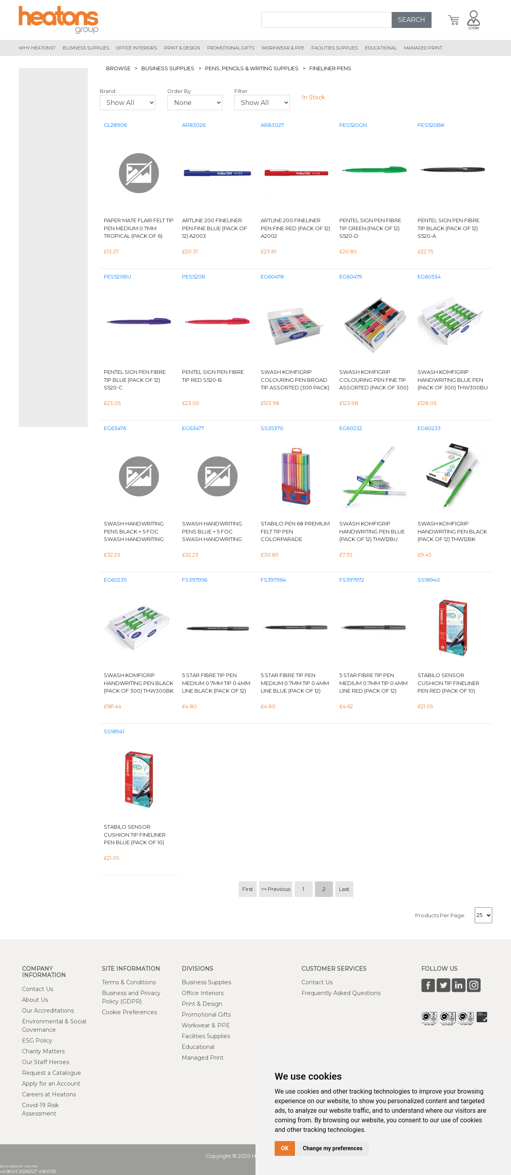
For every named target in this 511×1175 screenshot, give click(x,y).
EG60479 (350, 277)
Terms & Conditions (129, 982)
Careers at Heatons (49, 1094)
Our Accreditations (48, 1010)
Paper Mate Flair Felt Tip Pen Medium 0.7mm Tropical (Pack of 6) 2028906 (139, 228)
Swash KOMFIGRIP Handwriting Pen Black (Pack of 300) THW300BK (139, 683)
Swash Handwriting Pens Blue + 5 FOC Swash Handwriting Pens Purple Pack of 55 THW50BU (216, 531)
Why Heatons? (37, 48)
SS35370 (272, 428)
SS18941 (114, 732)
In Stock (313, 97)
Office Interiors (203, 993)
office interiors (136, 48)
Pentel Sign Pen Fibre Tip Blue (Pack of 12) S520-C (135, 380)
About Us (35, 999)
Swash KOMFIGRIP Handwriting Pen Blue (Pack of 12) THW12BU (372, 531)
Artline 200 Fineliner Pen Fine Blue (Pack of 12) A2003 (214, 228)
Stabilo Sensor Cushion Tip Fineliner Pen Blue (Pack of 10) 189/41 (135, 834)
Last (344, 889)
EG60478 (272, 277)
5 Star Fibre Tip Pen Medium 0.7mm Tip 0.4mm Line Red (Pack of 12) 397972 (373, 683)
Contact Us (37, 989)
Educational (198, 1047)
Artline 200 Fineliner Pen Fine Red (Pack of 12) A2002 (295, 228)
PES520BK (431, 125)
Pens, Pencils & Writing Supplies (252, 68)
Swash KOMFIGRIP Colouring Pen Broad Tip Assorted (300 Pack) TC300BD (295, 380)
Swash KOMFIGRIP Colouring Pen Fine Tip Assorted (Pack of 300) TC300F (373, 380)
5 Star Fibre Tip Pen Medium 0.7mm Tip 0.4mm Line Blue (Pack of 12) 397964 (295, 683)
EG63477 (193, 428)
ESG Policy (37, 1040)
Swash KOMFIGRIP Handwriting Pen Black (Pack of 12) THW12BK (452, 531)
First (247, 889)
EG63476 (115, 428)
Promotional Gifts (206, 1014)
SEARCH (411, 20)
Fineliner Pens (330, 68)
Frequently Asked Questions (340, 993)
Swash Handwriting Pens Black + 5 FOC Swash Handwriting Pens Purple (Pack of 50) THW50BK (135, 531)
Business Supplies (86, 48)
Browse (118, 68)
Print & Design (202, 1003)
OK (285, 1148)
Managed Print (203, 1057)
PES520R (193, 277)
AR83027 (272, 125)
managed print (423, 48)
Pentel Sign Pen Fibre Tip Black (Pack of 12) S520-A (448, 228)
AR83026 (194, 125)
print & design (182, 48)
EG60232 (350, 428)
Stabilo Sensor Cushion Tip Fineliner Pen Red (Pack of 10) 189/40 (448, 683)
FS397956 (194, 580)
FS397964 (273, 580)
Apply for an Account (51, 1083)
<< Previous (275, 889)
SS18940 (429, 580)
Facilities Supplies (334, 48)
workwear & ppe (282, 48)
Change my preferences (332, 1148)
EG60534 (429, 277)
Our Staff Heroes (45, 1062)
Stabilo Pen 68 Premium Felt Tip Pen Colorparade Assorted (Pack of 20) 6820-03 (295, 531)
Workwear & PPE (206, 1025)
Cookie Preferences (129, 1012)
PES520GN (353, 125)
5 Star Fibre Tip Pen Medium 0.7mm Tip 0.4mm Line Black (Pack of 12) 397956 (216, 683)
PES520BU (117, 277)
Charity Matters (43, 1051)
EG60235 (115, 580)
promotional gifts (230, 48)
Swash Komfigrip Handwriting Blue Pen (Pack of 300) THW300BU (453, 380)
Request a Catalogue (51, 1072)
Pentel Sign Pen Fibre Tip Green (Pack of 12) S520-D (370, 228)
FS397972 (351, 580)
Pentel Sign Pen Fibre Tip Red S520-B (213, 376)
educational (381, 48)
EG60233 (429, 428)
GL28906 (115, 125)
